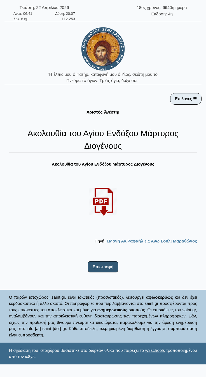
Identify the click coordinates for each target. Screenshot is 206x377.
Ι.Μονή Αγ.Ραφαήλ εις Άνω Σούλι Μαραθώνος (152, 241)
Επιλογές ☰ (186, 98)
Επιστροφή (103, 266)
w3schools (155, 350)
